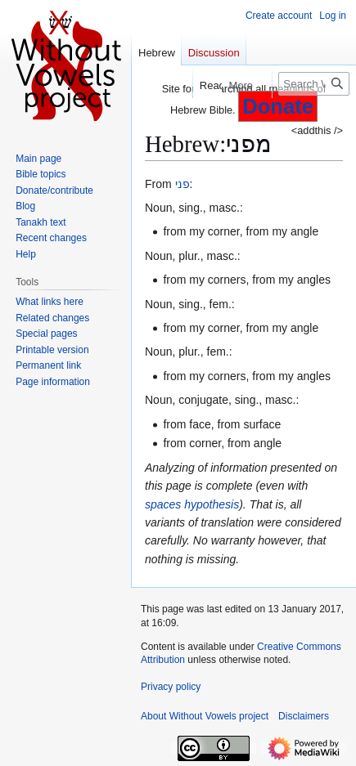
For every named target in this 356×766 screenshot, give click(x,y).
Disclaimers (303, 716)
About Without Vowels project (204, 716)
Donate (277, 106)
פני (182, 183)
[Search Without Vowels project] (313, 84)
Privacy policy (171, 686)
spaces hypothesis (192, 504)
